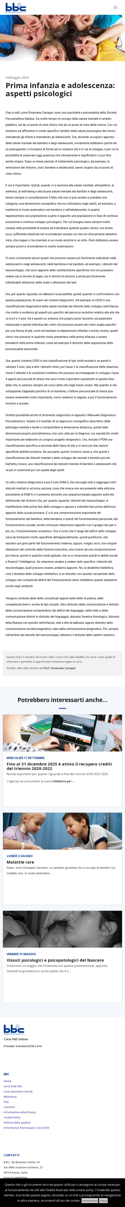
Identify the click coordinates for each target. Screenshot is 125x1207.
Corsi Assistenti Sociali (18, 1091)
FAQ (6, 1102)
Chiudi (103, 1200)
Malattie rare (20, 862)
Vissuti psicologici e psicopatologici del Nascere (55, 960)
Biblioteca (10, 1096)
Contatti (9, 1107)
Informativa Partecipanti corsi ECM (26, 1127)
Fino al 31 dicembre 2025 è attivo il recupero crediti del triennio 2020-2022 (59, 766)
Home (7, 1081)
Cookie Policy (12, 1117)
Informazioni (89, 1200)
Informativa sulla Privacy (20, 1112)
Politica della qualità (17, 1122)
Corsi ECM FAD (13, 1086)
